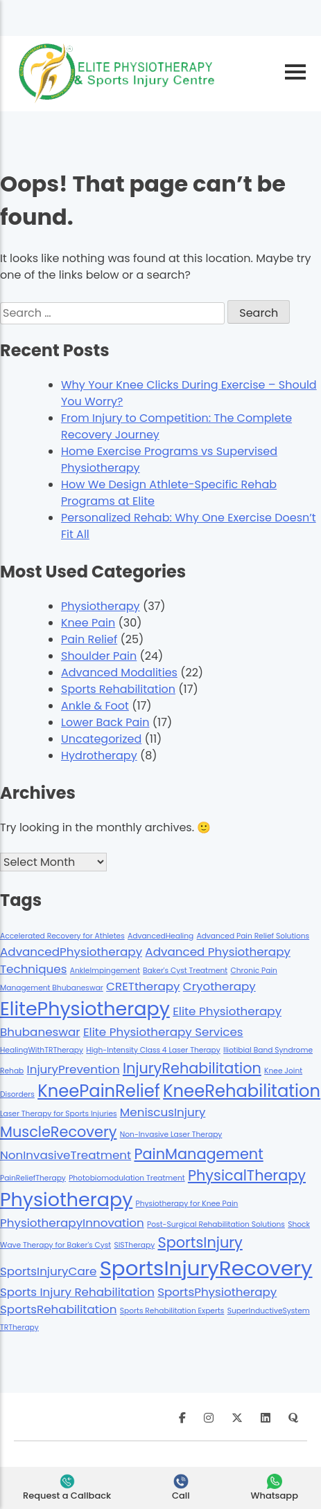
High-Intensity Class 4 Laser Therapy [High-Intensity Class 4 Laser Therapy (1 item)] (153, 1050)
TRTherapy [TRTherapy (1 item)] (19, 1327)
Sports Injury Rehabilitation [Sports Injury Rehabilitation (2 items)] (77, 1292)
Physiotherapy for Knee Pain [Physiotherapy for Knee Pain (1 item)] (187, 1203)
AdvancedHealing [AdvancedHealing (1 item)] (160, 936)
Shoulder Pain (99, 656)
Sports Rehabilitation (118, 689)
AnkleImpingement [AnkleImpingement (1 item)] (105, 970)
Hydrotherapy (99, 755)
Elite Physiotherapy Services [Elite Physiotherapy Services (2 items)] (163, 1032)
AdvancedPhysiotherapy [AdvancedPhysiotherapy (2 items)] (71, 951)
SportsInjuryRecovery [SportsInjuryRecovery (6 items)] (206, 1268)
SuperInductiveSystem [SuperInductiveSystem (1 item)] (268, 1311)
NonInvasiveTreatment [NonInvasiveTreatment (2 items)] (65, 1155)
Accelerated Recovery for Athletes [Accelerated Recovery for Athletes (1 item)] (62, 936)
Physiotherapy (100, 606)
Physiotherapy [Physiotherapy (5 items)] (66, 1199)
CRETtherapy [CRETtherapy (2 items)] (143, 986)
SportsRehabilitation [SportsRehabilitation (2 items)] (58, 1309)
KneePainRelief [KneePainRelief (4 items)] (98, 1091)
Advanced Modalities (119, 673)
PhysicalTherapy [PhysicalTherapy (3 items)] (247, 1175)
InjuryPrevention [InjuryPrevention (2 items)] (73, 1069)
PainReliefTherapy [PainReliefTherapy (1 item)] (33, 1178)
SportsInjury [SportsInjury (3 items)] (199, 1242)
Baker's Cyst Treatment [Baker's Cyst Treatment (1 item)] (185, 970)
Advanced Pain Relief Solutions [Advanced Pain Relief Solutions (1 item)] (252, 936)
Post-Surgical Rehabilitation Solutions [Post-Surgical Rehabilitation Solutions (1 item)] (216, 1224)
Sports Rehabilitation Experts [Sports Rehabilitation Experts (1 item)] (172, 1311)
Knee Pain (88, 623)
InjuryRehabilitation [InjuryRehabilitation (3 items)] (192, 1068)
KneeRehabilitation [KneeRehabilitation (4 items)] (241, 1091)
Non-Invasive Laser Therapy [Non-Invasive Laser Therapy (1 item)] (171, 1134)
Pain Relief (89, 639)
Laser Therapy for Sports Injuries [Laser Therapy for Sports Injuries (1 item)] (58, 1114)
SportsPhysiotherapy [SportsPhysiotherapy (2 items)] (217, 1292)
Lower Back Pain (105, 722)
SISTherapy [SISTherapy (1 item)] (134, 1245)
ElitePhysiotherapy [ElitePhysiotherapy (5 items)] (85, 1008)
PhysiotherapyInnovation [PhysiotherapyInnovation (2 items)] (72, 1222)
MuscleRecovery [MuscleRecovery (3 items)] (58, 1132)
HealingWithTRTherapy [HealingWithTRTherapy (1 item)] (41, 1050)
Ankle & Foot (95, 706)
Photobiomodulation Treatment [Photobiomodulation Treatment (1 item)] (127, 1178)
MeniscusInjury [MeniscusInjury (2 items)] (163, 1112)
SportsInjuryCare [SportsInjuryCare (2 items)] (48, 1271)
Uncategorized (101, 739)
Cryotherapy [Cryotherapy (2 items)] (219, 986)
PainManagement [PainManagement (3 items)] (198, 1154)
